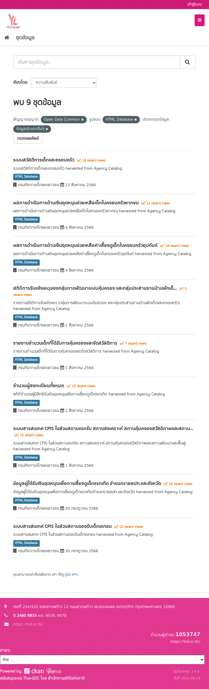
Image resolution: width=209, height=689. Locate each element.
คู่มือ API (71, 574)
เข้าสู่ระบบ (194, 4)
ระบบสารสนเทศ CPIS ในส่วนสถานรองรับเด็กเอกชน (62, 526)
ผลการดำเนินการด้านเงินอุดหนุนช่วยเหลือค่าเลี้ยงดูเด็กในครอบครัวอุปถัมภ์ (85, 245)
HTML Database (26, 177)
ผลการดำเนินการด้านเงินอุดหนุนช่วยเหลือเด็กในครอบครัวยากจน (76, 203)
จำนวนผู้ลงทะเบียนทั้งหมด (38, 386)
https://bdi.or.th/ (28, 624)
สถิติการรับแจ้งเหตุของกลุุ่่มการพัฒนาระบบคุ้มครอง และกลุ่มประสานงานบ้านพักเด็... (95, 288)
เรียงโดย (20, 82)
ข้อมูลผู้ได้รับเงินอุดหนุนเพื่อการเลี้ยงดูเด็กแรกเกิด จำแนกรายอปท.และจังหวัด (87, 483)
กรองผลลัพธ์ (28, 138)
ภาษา (4, 650)
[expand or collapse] (200, 20)
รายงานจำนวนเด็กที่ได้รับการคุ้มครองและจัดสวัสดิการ (65, 343)
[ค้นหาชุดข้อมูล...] (96, 62)
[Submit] (188, 62)
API (54, 574)
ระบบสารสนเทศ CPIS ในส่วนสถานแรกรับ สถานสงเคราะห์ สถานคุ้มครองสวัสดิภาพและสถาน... (103, 428)
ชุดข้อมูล (25, 38)
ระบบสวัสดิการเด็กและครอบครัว (43, 160)
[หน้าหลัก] (6, 38)
